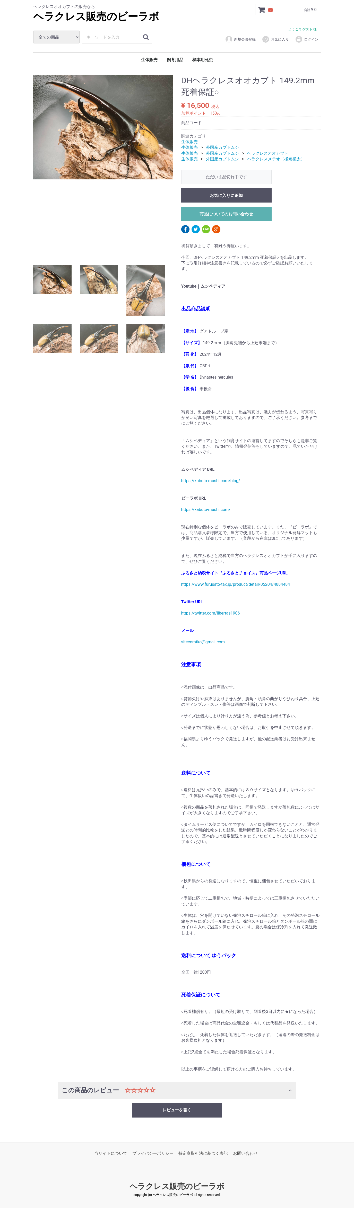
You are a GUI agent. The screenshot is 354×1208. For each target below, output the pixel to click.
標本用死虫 (202, 59)
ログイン (306, 39)
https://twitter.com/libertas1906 (210, 613)
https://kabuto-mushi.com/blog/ (210, 481)
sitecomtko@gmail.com (203, 642)
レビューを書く (176, 1110)
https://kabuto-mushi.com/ (205, 509)
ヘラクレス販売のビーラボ (96, 17)
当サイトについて (110, 1153)
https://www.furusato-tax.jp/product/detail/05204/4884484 (235, 584)
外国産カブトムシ (222, 147)
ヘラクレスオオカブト (267, 153)
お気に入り (275, 39)
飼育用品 (175, 59)
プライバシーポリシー (153, 1153)
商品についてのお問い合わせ (226, 214)
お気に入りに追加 (226, 195)
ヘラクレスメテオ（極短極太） (276, 159)
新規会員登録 (240, 39)
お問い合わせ (245, 1153)
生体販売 (149, 59)
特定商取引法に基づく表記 (203, 1153)
